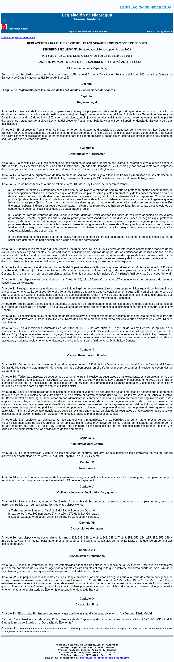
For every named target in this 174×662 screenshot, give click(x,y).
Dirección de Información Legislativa (104, 658)
